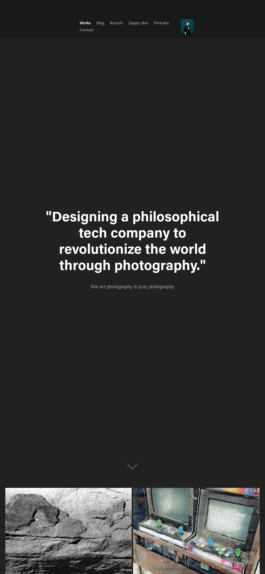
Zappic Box (138, 22)
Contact (87, 29)
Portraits (161, 22)
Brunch (116, 22)
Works (85, 22)
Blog (100, 22)
